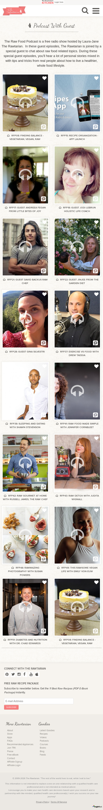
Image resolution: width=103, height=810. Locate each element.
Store (9, 734)
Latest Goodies (47, 730)
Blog (42, 751)
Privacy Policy (42, 802)
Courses (44, 744)
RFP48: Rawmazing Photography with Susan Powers (25, 571)
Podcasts (44, 741)
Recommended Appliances (20, 744)
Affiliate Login (14, 765)
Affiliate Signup (14, 761)
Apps (9, 737)
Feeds (43, 755)
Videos (43, 737)
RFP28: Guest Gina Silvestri (25, 351)
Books (43, 748)
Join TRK (11, 748)
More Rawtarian (18, 723)
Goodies (44, 723)
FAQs (10, 741)
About (10, 730)
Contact (11, 758)
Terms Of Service (59, 802)
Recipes (44, 734)
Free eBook (13, 755)
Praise (10, 751)
